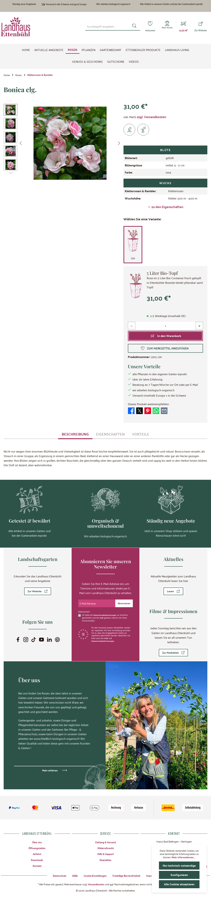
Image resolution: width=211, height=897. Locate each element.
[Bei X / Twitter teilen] (139, 411)
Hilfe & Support (105, 853)
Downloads (37, 859)
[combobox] (106, 26)
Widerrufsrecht (105, 847)
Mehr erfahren (50, 769)
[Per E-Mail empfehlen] (164, 411)
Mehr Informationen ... (183, 857)
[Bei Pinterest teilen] (148, 411)
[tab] (75, 434)
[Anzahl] (165, 326)
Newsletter (105, 859)
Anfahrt (37, 853)
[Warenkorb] (183, 26)
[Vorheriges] (21, 144)
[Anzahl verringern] (131, 326)
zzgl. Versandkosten (151, 118)
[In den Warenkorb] (165, 337)
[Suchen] (133, 26)
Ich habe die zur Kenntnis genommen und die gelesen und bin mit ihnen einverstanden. (106, 617)
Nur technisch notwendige (179, 865)
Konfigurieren (179, 874)
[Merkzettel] (149, 26)
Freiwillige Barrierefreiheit (127, 875)
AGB (101, 617)
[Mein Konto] (167, 26)
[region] (63, 144)
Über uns (37, 841)
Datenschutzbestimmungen (105, 614)
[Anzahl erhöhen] (199, 326)
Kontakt (37, 865)
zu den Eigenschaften (165, 208)
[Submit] (124, 602)
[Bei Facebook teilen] (131, 411)
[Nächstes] (119, 144)
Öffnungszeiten (37, 847)
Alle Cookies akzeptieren (179, 884)
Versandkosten (96, 884)
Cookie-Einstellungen (94, 875)
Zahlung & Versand (105, 841)
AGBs (73, 875)
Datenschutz (57, 875)
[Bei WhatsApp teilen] (156, 411)
